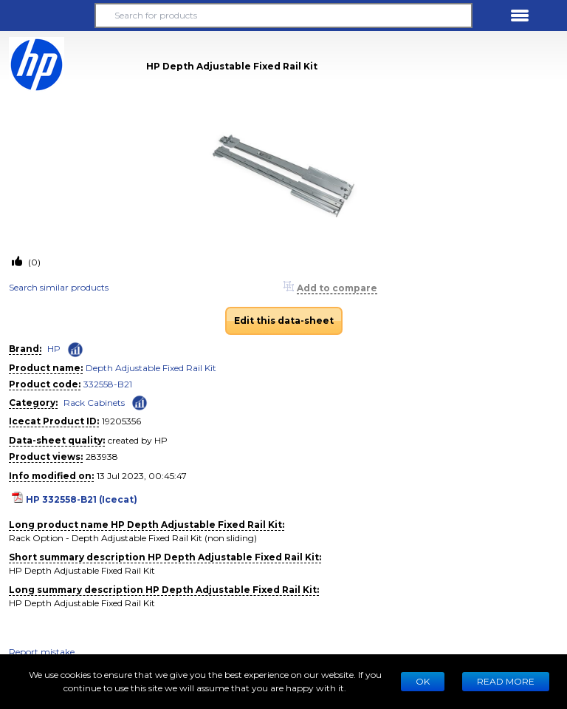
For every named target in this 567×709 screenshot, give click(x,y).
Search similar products (59, 287)
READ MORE (506, 681)
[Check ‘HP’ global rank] (75, 350)
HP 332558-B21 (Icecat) (81, 499)
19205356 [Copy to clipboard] (121, 421)
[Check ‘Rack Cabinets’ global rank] (139, 401)
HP (54, 348)
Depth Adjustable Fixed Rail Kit (151, 367)
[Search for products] (283, 15)
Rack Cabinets (94, 402)
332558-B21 (107, 384)
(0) (33, 262)
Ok (423, 681)
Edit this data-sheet (284, 320)
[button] (47, 15)
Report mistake (42, 651)
